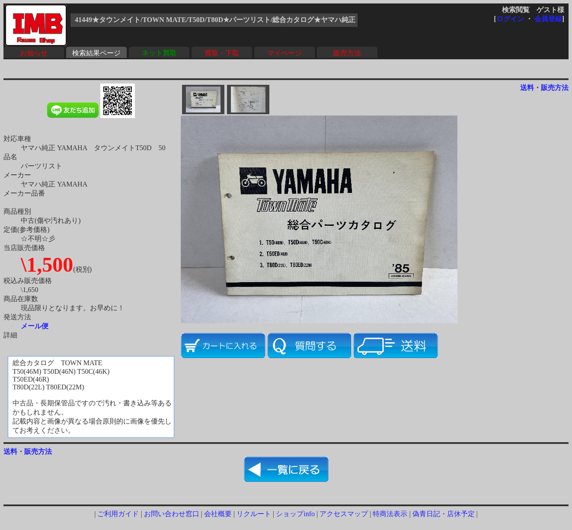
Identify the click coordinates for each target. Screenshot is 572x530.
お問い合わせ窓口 (171, 513)
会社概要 (218, 513)
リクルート (253, 513)
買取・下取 (222, 53)
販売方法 (347, 53)
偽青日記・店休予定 (443, 513)
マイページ (284, 53)
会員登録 (548, 18)
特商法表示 (390, 513)
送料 (527, 87)
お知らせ (34, 53)
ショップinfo (295, 513)
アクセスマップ (344, 513)
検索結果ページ (96, 53)
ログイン (510, 18)
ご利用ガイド (118, 513)
